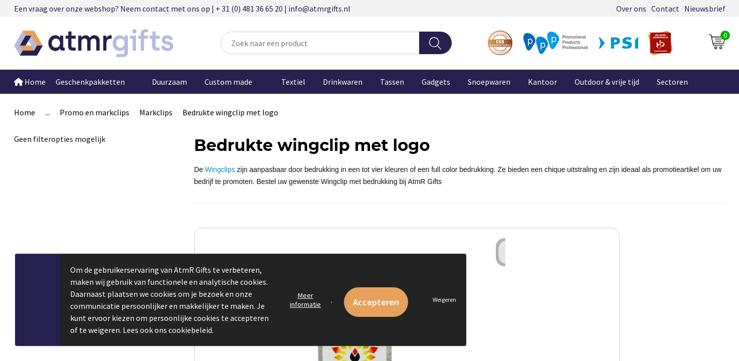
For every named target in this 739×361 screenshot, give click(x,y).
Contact (665, 9)
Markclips (155, 112)
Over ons (631, 9)
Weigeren (444, 299)
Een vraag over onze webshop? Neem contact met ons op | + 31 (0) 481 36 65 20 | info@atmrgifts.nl (182, 9)
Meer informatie (305, 300)
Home (30, 82)
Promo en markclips (94, 112)
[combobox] (320, 43)
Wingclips (220, 169)
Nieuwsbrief (704, 9)
